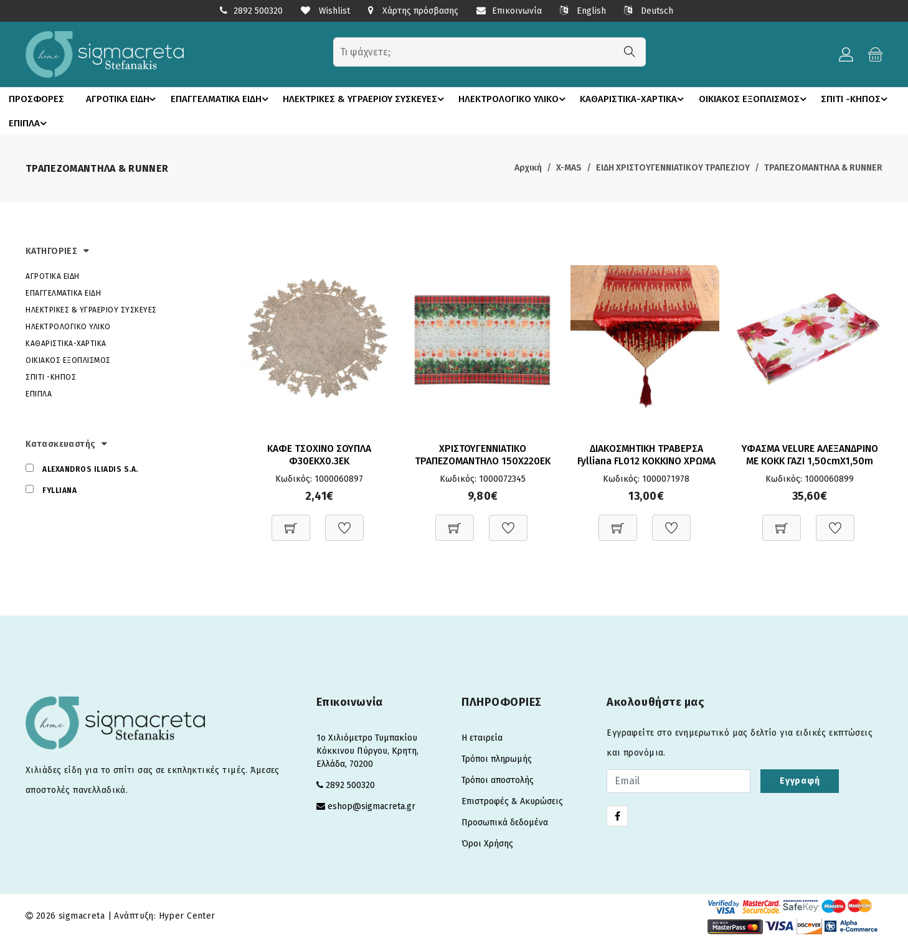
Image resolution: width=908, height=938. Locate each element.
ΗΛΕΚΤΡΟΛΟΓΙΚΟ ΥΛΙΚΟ (517, 99)
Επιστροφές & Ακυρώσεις (512, 800)
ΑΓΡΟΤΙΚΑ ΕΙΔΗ (121, 99)
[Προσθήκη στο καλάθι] (290, 520)
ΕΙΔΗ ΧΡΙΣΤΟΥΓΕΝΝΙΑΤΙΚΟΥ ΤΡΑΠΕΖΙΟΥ (673, 167)
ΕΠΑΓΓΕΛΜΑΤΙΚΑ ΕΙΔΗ (221, 99)
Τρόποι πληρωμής (496, 758)
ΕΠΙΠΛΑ (112, 122)
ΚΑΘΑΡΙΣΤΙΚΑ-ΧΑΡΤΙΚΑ (636, 99)
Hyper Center (187, 915)
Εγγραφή (800, 780)
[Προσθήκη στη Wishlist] (344, 520)
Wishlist (325, 11)
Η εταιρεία (482, 737)
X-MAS (569, 167)
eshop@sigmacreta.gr (371, 805)
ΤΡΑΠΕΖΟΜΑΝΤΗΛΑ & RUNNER (823, 167)
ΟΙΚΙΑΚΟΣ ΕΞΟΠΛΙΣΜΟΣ (754, 99)
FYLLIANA (59, 489)
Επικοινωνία (509, 11)
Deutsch (648, 11)
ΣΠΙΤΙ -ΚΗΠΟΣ (43, 122)
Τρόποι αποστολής (497, 779)
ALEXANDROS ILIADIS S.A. (90, 468)
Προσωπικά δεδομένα (504, 822)
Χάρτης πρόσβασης (413, 11)
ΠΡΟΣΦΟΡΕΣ (34, 99)
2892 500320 (258, 11)
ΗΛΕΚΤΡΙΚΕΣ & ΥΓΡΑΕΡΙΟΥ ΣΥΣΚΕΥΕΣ (367, 99)
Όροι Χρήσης (487, 843)
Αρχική (528, 167)
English (583, 11)
